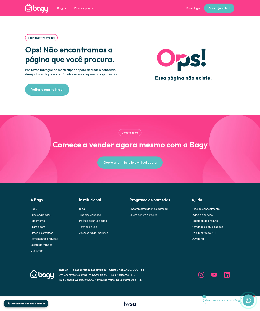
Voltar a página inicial (47, 89)
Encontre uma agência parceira (149, 209)
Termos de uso (88, 226)
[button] (62, 8)
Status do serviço (202, 215)
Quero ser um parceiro (143, 215)
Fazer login (193, 8)
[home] (36, 8)
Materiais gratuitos (41, 233)
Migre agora (37, 226)
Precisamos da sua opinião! (26, 303)
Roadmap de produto (204, 220)
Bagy (33, 209)
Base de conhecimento (205, 209)
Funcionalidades (40, 215)
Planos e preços (83, 8)
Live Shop (36, 250)
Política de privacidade (93, 220)
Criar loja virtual (219, 8)
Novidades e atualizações (207, 226)
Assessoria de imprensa (93, 233)
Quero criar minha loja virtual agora (130, 162)
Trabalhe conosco (90, 215)
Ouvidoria (197, 238)
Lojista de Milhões (41, 244)
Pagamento (37, 220)
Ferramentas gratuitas (44, 238)
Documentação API (203, 233)
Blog (82, 209)
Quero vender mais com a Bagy (222, 300)
